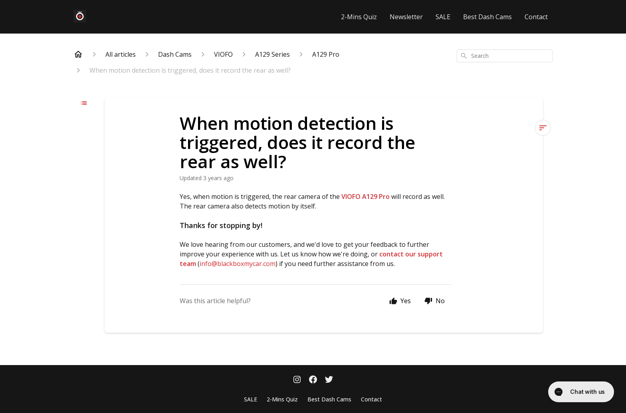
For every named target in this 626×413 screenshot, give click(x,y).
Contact (536, 16)
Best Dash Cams (487, 16)
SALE (443, 16)
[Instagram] (297, 380)
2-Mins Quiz (359, 16)
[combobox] (505, 56)
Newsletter (406, 16)
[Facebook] (313, 380)
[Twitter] (329, 380)
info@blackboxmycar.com (237, 263)
